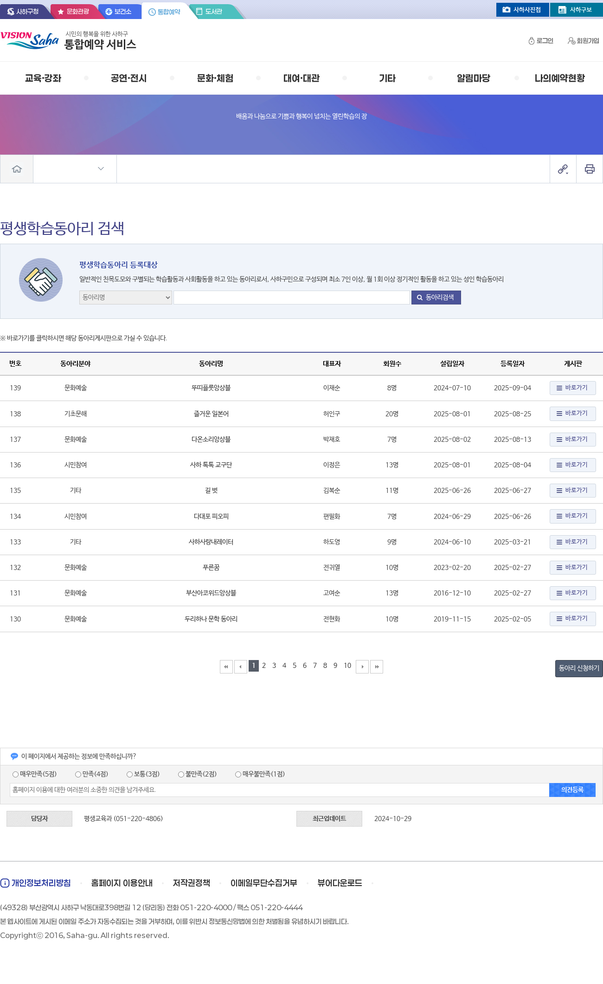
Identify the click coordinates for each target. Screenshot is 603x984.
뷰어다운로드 (340, 883)
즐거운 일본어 (211, 414)
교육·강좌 (43, 78)
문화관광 (78, 11)
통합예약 (169, 12)
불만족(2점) (197, 774)
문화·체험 (215, 78)
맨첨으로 (226, 666)
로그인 (545, 41)
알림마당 (473, 78)
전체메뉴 (16, 169)
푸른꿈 (211, 567)
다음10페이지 (362, 666)
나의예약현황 (560, 78)
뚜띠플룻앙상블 (211, 388)
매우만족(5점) (35, 774)
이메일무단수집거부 (264, 883)
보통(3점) (143, 774)
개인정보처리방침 (41, 883)
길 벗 (211, 490)
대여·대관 (301, 78)
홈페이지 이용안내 (122, 883)
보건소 (123, 11)
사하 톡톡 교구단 (211, 465)
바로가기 (576, 387)
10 (347, 665)
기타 (387, 78)
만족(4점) (92, 774)
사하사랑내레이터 (211, 542)
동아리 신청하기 (579, 668)
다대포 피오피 (211, 516)
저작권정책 (191, 883)
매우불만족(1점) (260, 774)
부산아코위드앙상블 (211, 593)
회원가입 (588, 41)
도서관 (213, 11)
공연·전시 (129, 78)
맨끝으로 (376, 666)
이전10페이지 (240, 666)
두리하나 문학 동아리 (211, 619)
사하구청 (27, 11)
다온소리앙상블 (211, 439)
